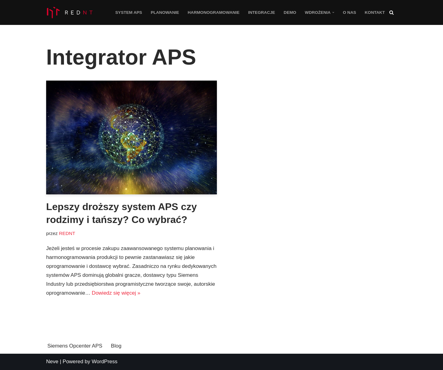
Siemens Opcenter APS (74, 346)
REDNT (67, 233)
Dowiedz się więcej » (116, 293)
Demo (290, 12)
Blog (116, 346)
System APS (128, 12)
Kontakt (375, 12)
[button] (333, 12)
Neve (52, 361)
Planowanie (165, 12)
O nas (349, 12)
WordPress (105, 361)
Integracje (261, 12)
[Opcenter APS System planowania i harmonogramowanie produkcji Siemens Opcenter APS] (69, 12)
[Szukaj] (391, 12)
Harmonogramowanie (213, 12)
